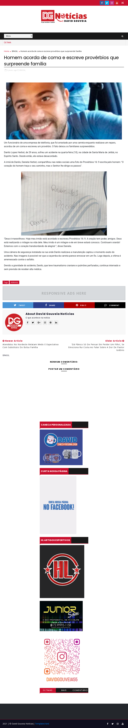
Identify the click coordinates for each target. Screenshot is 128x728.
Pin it (81, 305)
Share (50, 305)
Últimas (48, 690)
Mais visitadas (64, 691)
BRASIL (15, 51)
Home (6, 51)
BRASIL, (23, 70)
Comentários (80, 691)
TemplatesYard (42, 723)
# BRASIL (14, 282)
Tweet (19, 305)
